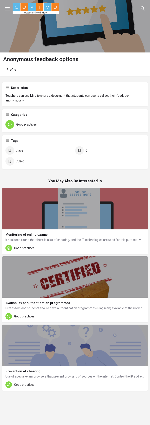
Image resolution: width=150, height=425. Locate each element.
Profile (11, 69)
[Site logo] (36, 8)
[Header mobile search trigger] (143, 8)
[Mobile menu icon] (7, 9)
